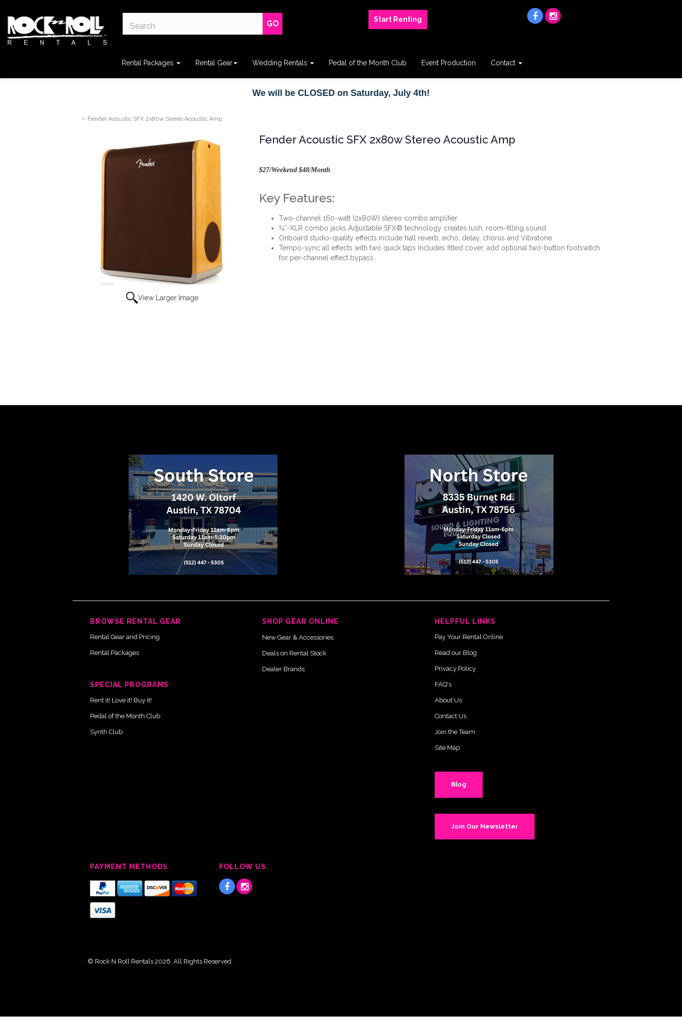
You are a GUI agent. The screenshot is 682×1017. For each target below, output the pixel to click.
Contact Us (450, 716)
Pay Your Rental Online (469, 637)
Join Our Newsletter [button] (484, 826)
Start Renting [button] (398, 19)
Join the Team (455, 732)
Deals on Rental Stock (294, 653)
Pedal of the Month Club (368, 63)
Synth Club (106, 732)
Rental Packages (151, 63)
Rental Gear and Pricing (125, 637)
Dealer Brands (283, 669)
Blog (458, 784)
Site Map (447, 747)
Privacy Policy (455, 668)
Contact (506, 63)
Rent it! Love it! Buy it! (121, 700)
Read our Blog (456, 652)
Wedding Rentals (283, 63)
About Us (448, 700)
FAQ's (443, 684)
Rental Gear (216, 63)
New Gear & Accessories (297, 637)
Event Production (448, 63)
